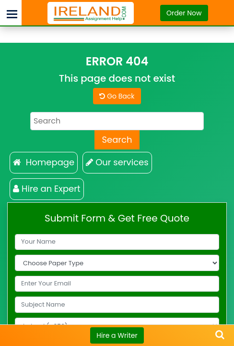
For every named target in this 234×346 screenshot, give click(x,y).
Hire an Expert (47, 189)
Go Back (116, 96)
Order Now (184, 13)
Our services (117, 162)
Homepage (43, 162)
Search (117, 140)
